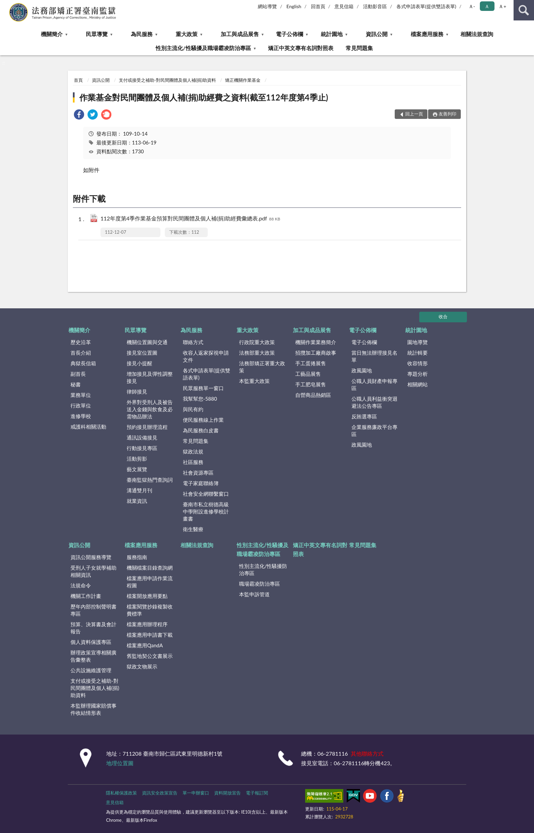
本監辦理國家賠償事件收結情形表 (93, 709)
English (293, 6)
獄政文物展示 (142, 666)
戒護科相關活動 (88, 426)
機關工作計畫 (85, 596)
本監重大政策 (254, 381)
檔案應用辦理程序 (147, 624)
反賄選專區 (364, 416)
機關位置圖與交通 (147, 342)
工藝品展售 (308, 374)
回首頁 (318, 6)
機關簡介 (52, 34)
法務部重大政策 (257, 353)
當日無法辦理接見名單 (374, 356)
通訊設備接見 (142, 437)
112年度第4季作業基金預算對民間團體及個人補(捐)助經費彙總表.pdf (190, 219)
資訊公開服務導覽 (90, 557)
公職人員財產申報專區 (374, 384)
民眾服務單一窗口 (203, 388)
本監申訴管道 (254, 594)
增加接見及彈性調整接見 (150, 377)
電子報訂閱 (257, 793)
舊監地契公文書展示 (150, 656)
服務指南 (137, 557)
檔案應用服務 (427, 34)
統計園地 (332, 34)
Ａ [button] (487, 6)
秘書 (75, 384)
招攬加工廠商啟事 (315, 353)
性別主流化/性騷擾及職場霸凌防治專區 (203, 48)
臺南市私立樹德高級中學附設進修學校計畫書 (206, 511)
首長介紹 (80, 353)
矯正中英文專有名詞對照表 (300, 48)
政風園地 (361, 370)
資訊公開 (377, 34)
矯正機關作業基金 (243, 80)
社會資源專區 (198, 472)
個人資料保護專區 (90, 642)
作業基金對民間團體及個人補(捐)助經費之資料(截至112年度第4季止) (203, 97)
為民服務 (142, 34)
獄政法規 (193, 451)
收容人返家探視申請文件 (206, 356)
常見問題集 (359, 48)
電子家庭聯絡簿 (201, 483)
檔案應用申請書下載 (150, 635)
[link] (79, 115)
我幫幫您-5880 (200, 399)
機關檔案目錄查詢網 (150, 568)
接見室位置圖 (142, 353)
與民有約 (193, 409)
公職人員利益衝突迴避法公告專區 (374, 402)
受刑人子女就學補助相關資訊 (93, 571)
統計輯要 (417, 353)
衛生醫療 (193, 529)
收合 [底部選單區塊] (443, 316)
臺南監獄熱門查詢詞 (150, 480)
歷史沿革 (80, 342)
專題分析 (417, 374)
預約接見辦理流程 (147, 427)
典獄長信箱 (83, 363)
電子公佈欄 (289, 34)
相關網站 (417, 384)
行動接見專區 (142, 448)
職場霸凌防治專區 (259, 584)
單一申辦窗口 (196, 793)
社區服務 (193, 462)
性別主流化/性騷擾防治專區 (263, 569)
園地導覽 (417, 342)
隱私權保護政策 (121, 793)
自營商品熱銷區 (313, 395)
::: (5, 5)
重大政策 (187, 34)
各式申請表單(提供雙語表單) (426, 6)
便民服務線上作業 (203, 420)
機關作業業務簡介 (315, 342)
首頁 (78, 80)
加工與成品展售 (240, 34)
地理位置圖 (120, 763)
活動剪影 (137, 459)
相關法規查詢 (476, 34)
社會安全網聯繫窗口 (206, 494)
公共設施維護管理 (90, 670)
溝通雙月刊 (139, 490)
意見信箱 (344, 6)
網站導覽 (267, 6)
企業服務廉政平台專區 (374, 430)
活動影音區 (375, 6)
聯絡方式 (193, 342)
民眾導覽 (97, 34)
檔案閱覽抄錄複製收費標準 (150, 610)
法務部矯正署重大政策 (262, 366)
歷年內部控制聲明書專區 (93, 610)
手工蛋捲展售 (310, 363)
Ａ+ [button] (502, 6)
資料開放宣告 (227, 793)
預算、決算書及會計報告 (93, 627)
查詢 (524, 10)
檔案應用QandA (145, 645)
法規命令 (80, 585)
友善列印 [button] (447, 114)
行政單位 (80, 405)
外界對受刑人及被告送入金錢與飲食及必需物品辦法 (150, 409)
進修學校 (80, 416)
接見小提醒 (139, 363)
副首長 (78, 374)
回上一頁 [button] (414, 114)
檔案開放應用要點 (147, 596)
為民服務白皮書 (201, 430)
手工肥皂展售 (310, 384)
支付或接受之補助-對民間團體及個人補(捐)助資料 (167, 80)
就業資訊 (137, 501)
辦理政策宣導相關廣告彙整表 (93, 656)
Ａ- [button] (472, 6)
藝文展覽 (137, 469)
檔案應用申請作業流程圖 (150, 581)
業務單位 (80, 395)
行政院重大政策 (257, 342)
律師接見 (137, 391)
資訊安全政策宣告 (159, 793)
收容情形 (417, 363)
